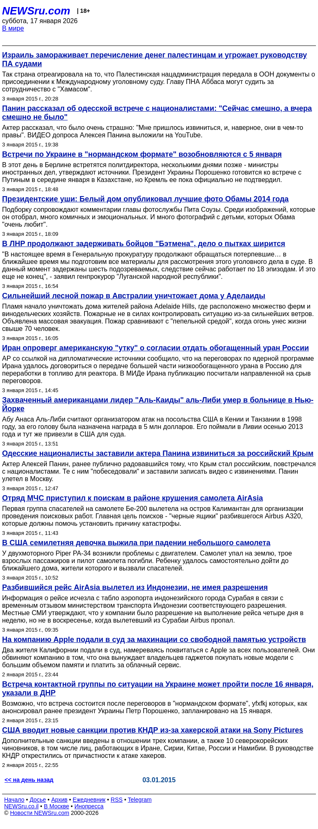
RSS (117, 799)
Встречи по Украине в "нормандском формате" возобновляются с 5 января (142, 154)
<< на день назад (29, 779)
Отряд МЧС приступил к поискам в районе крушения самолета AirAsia (132, 498)
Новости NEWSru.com (39, 813)
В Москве (56, 806)
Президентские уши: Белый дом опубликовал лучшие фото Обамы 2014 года (145, 199)
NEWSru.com (36, 11)
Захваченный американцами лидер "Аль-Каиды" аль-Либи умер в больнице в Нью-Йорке (157, 404)
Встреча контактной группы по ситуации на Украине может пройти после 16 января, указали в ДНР (157, 688)
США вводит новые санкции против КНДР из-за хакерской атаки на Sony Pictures (152, 730)
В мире (13, 28)
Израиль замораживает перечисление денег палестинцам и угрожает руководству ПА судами (154, 59)
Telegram (140, 799)
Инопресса (89, 806)
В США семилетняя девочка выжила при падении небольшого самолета (136, 543)
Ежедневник (89, 799)
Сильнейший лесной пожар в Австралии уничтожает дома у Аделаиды (133, 296)
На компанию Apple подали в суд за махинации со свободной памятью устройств (154, 639)
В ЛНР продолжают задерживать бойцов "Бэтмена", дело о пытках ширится (143, 244)
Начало (14, 799)
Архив (59, 799)
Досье (37, 799)
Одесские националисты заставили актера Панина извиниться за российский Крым (157, 453)
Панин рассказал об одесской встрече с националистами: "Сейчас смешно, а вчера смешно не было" (157, 112)
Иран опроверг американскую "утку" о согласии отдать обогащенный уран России (155, 348)
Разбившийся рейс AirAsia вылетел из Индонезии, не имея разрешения (135, 587)
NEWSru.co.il (21, 806)
